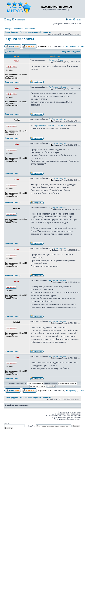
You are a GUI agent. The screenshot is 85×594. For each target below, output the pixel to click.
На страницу (71, 46)
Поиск (77, 20)
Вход (7, 20)
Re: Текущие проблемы (57, 87)
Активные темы (31, 29)
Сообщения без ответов (13, 29)
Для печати (9, 52)
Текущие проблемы (19, 39)
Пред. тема (66, 52)
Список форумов (11, 32)
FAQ (68, 20)
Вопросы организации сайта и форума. (35, 32)
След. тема (75, 52)
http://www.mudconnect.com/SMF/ (49, 125)
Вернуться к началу (12, 82)
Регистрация (18, 20)
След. (82, 46)
